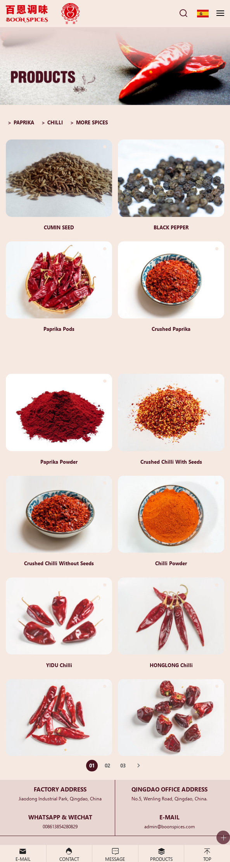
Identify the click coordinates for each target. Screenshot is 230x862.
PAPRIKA (24, 122)
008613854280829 (60, 826)
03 (123, 769)
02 (107, 769)
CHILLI (55, 122)
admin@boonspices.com (169, 826)
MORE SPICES (92, 122)
